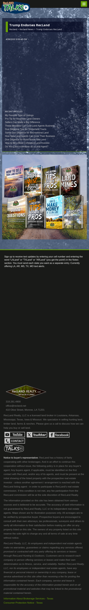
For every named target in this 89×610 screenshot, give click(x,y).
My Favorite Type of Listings (19, 115)
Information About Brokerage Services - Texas (28, 598)
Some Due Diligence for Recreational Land (27, 132)
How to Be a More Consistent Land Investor (27, 143)
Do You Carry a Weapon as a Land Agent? (26, 146)
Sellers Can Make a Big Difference (22, 122)
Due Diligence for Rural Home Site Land (25, 139)
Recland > (14, 29)
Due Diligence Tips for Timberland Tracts (25, 129)
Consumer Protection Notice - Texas (23, 602)
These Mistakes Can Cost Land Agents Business (30, 126)
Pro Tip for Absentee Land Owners (22, 119)
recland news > (28, 29)
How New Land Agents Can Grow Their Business (30, 136)
